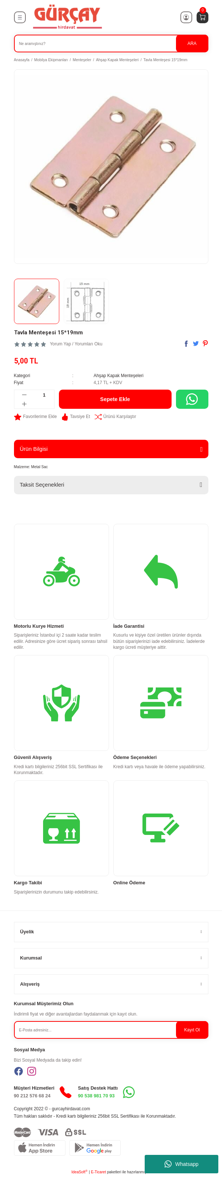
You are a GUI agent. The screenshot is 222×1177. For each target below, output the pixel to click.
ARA (191, 43)
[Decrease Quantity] (24, 395)
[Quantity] (44, 395)
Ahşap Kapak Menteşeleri (119, 375)
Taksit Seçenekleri (42, 484)
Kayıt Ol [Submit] (192, 1030)
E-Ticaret (98, 1172)
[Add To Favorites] (35, 417)
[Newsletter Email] (111, 1030)
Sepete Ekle (115, 399)
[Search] (111, 43)
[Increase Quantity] (24, 404)
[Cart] (202, 17)
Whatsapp (181, 1164)
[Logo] (67, 17)
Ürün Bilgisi (34, 449)
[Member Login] (186, 17)
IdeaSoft (79, 1171)
